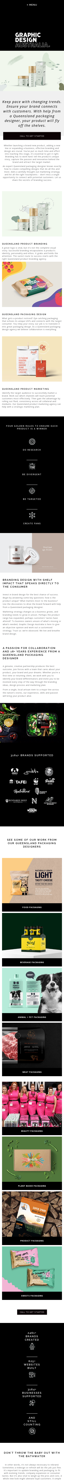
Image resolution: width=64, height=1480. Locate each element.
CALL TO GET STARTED (32, 136)
